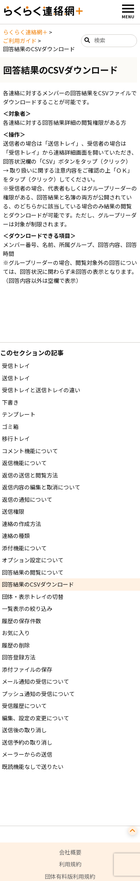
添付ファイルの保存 (27, 669)
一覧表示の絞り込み (27, 608)
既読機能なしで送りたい (32, 766)
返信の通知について (27, 499)
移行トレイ (16, 438)
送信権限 (13, 511)
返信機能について (24, 463)
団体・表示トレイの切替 (32, 596)
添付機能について (24, 548)
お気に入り (16, 633)
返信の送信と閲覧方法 (30, 475)
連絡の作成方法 (21, 524)
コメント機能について (30, 451)
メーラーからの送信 (27, 754)
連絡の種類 (16, 536)
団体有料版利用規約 (70, 876)
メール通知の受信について (35, 681)
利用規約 (70, 864)
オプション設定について (32, 560)
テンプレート (18, 414)
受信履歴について (24, 706)
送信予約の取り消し (27, 742)
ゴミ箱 (10, 426)
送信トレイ (16, 378)
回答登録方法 (18, 657)
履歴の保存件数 (21, 621)
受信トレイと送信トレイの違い (41, 390)
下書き (10, 402)
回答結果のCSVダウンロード (38, 584)
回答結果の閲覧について (32, 572)
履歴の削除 (16, 645)
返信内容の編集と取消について (41, 487)
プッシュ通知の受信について (38, 694)
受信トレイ (16, 366)
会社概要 (70, 852)
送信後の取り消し (24, 730)
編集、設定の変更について (35, 718)
